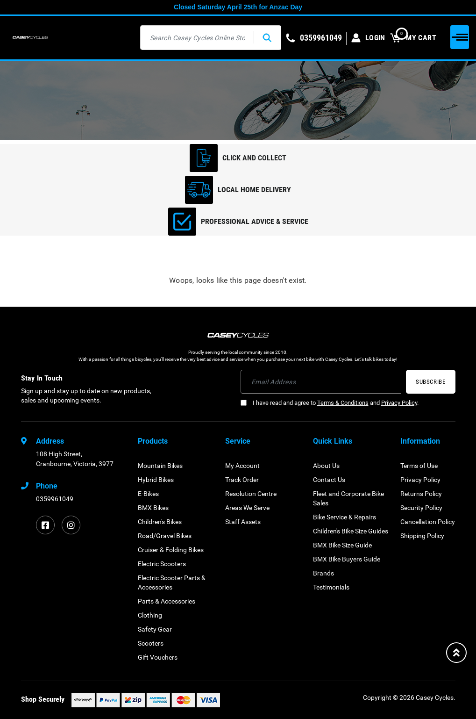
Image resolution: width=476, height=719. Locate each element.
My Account (242, 465)
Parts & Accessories (166, 601)
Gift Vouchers (158, 657)
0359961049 (54, 499)
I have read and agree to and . (330, 402)
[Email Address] (321, 382)
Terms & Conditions (343, 402)
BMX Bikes (153, 507)
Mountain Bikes (160, 465)
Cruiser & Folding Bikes (171, 550)
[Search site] (267, 38)
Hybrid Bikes (156, 479)
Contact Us (329, 479)
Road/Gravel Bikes (165, 535)
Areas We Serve (247, 507)
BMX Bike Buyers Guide (346, 559)
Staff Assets (243, 521)
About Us (326, 465)
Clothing (150, 615)
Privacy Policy (399, 402)
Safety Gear (155, 629)
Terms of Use (419, 465)
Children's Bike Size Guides (350, 531)
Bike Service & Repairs (344, 517)
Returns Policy (421, 493)
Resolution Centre (251, 493)
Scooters (150, 643)
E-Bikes (148, 493)
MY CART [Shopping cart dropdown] (413, 37)
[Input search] (197, 38)
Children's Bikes (160, 521)
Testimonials (331, 587)
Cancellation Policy (427, 521)
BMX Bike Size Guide (342, 545)
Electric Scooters (162, 564)
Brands (323, 573)
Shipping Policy (422, 535)
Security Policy (421, 507)
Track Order (242, 479)
